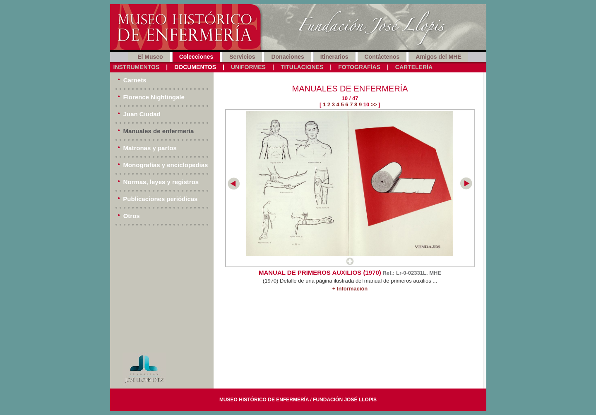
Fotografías (359, 67)
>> (374, 104)
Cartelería (414, 67)
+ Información (350, 288)
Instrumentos (136, 67)
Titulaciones (302, 67)
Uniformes (248, 67)
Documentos (195, 67)
